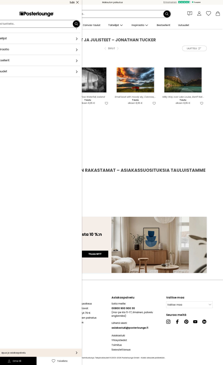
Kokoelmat (9, 303)
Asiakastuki (118, 335)
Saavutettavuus (121, 349)
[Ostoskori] (217, 13)
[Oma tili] (199, 13)
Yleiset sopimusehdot (15, 324)
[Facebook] (177, 322)
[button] (190, 13)
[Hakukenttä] (115, 14)
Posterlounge (25, 32)
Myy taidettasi (11, 316)
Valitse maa (174, 305)
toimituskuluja (88, 357)
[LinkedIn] (204, 322)
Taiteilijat (40, 32)
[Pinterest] (186, 322)
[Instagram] (168, 322)
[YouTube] (195, 322)
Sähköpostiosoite (29, 248)
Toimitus (117, 345)
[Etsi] (167, 14)
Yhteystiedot (119, 340)
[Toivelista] (208, 13)
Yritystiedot (9, 338)
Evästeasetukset (12, 333)
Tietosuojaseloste (13, 328)
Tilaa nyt (95, 254)
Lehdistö (7, 311)
